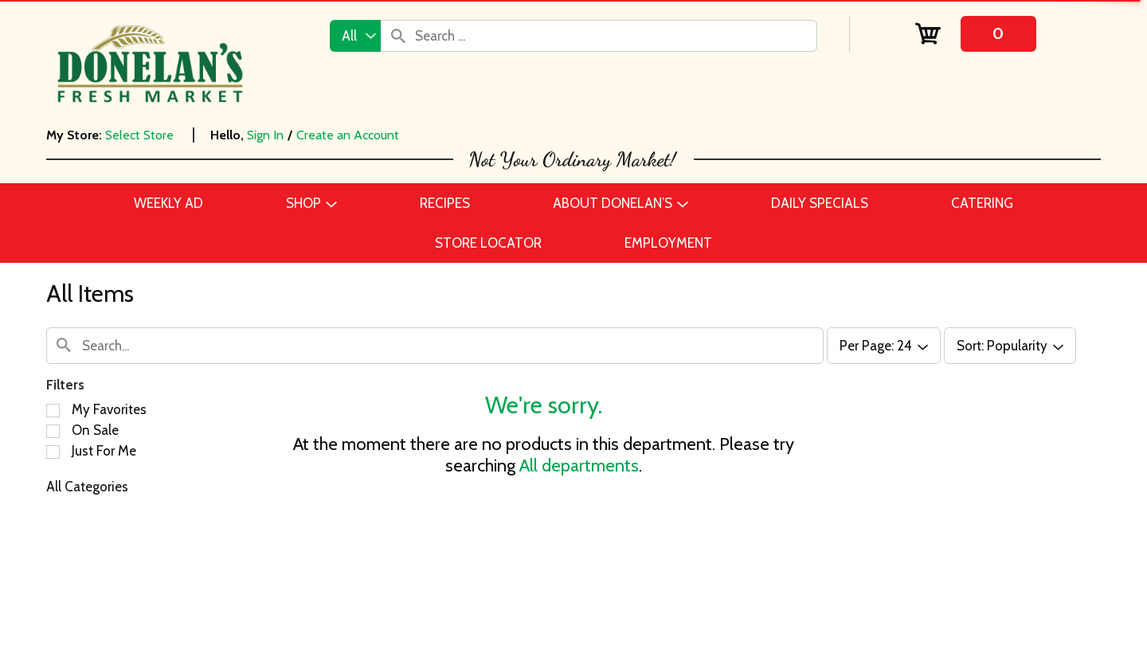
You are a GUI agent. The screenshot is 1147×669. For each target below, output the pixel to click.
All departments (579, 465)
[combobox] (355, 36)
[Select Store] (141, 135)
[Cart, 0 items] (975, 34)
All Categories (87, 487)
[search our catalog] (398, 36)
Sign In (265, 135)
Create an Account (347, 135)
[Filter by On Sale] (53, 431)
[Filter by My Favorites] (53, 410)
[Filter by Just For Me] (53, 452)
